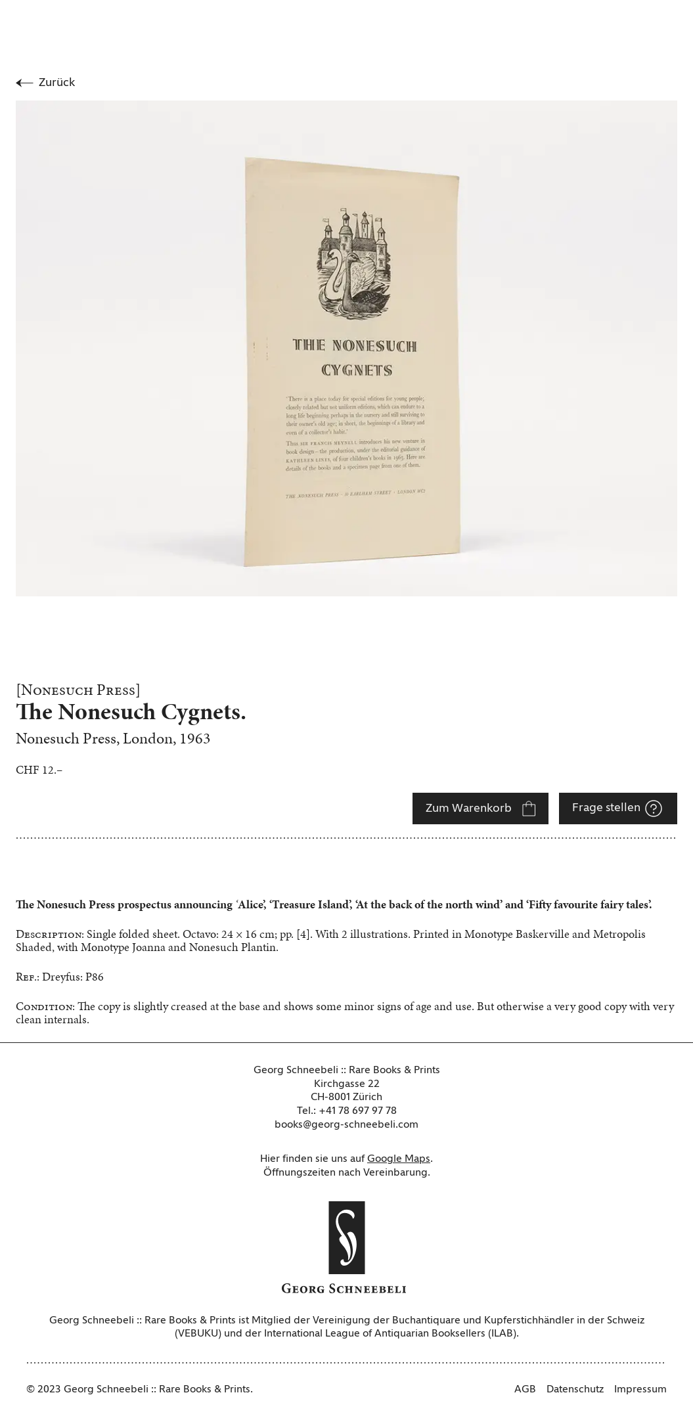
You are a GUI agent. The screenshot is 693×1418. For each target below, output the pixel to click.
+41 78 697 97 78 (358, 1111)
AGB (525, 1390)
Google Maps (398, 1159)
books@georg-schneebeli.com (346, 1125)
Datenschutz (575, 1390)
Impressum (640, 1390)
